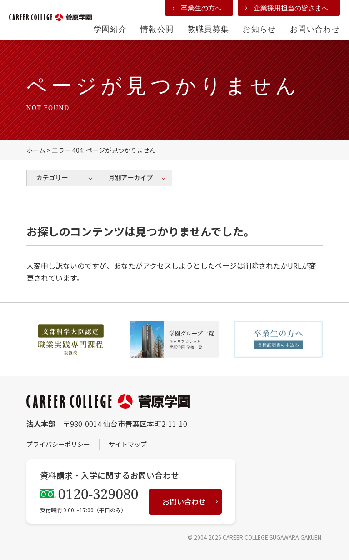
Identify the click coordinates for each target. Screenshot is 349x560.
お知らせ (259, 29)
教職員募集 (208, 29)
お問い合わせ (315, 29)
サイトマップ (128, 444)
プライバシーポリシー (58, 444)
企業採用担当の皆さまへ (291, 8)
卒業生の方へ (201, 8)
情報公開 (157, 29)
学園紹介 (110, 29)
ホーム (35, 150)
